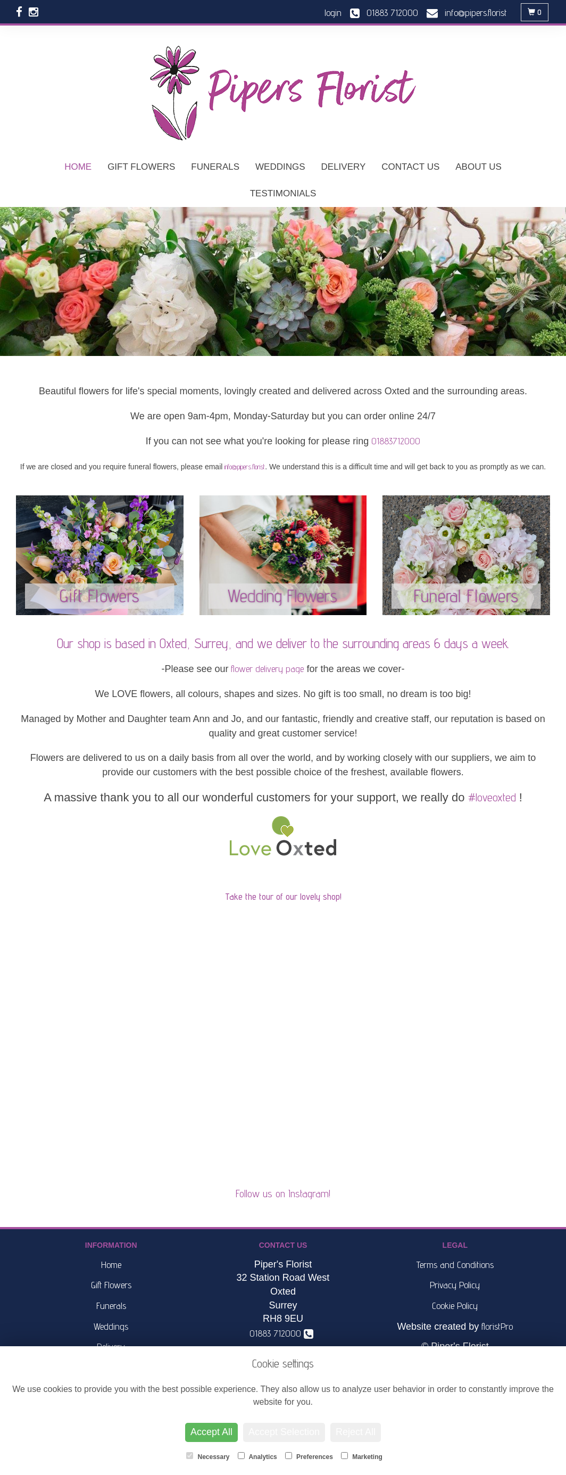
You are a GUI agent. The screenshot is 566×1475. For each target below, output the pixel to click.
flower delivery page (267, 668)
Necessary (207, 1456)
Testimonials (283, 193)
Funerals (215, 167)
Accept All (211, 1432)
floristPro (497, 1326)
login (333, 12)
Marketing (361, 1456)
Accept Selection (284, 1432)
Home (77, 167)
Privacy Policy (455, 1284)
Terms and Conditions (455, 1264)
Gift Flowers (141, 167)
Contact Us (410, 167)
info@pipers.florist (244, 466)
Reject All (356, 1432)
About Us (478, 167)
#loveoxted (492, 797)
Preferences (309, 1456)
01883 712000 (281, 1333)
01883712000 (395, 440)
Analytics (257, 1456)
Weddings (280, 167)
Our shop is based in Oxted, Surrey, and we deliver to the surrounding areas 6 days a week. (283, 643)
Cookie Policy (455, 1305)
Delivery (343, 167)
